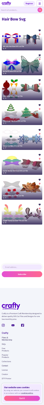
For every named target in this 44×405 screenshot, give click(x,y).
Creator (5, 374)
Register (29, 3)
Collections (6, 361)
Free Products (5, 349)
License (5, 370)
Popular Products (5, 356)
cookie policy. (27, 393)
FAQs (4, 344)
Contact (5, 366)
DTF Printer (6, 378)
